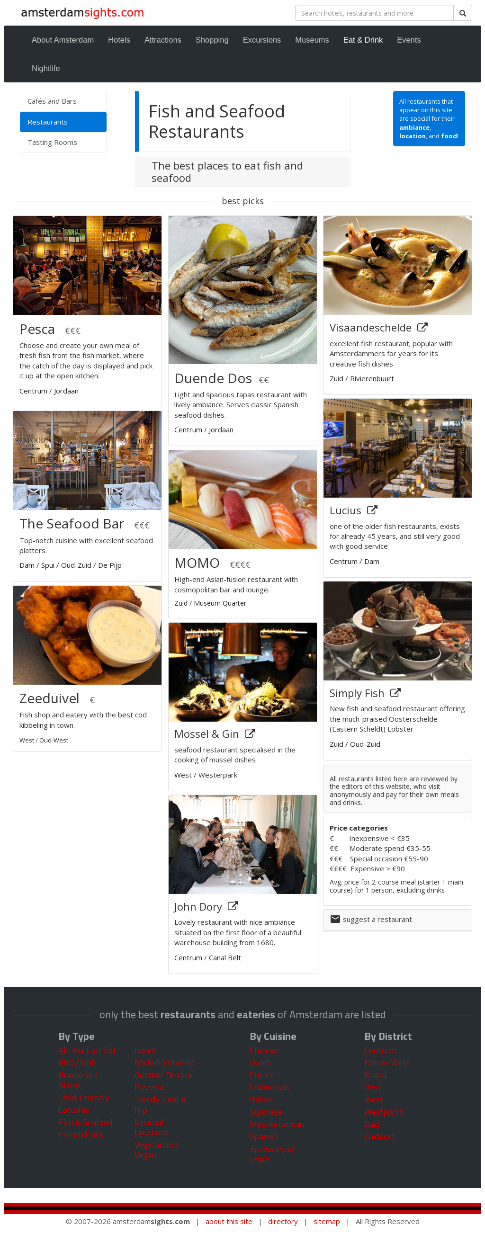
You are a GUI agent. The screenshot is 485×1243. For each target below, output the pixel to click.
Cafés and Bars (52, 101)
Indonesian (269, 1087)
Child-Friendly (83, 1097)
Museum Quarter (220, 603)
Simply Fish (358, 693)
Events (409, 40)
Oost (372, 1087)
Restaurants (61, 121)
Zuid (181, 603)
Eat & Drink (363, 40)
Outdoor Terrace (163, 1074)
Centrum (33, 390)
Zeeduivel (49, 698)
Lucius (347, 510)
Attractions (162, 40)
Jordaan (66, 390)
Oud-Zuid (76, 565)
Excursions (262, 40)
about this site (229, 1221)
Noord (375, 1074)
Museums (312, 40)
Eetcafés (74, 1109)
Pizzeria (149, 1087)
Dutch (260, 1062)
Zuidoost (379, 1136)
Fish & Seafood (85, 1122)
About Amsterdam (63, 40)
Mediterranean (277, 1124)
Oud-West (53, 740)
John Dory (199, 906)
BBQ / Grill (77, 1062)
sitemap (327, 1221)
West (26, 740)
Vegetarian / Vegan (157, 1150)
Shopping (212, 40)
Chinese (264, 1050)
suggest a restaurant (377, 919)
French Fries (80, 1134)
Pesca (38, 329)
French (262, 1074)
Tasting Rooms (52, 142)
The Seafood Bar (71, 523)
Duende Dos (213, 378)
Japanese (266, 1111)
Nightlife (46, 68)
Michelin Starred (165, 1062)
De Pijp (110, 565)
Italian (261, 1099)
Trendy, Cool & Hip (160, 1104)
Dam (27, 565)
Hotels (119, 40)
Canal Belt (225, 957)
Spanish (264, 1136)
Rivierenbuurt (372, 378)
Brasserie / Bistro (78, 1079)
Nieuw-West (387, 1062)
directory (283, 1221)
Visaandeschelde (372, 327)
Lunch (145, 1050)
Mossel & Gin (208, 733)
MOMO (197, 563)
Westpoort (383, 1111)
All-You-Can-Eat (87, 1050)
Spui (47, 565)
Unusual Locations (152, 1127)
